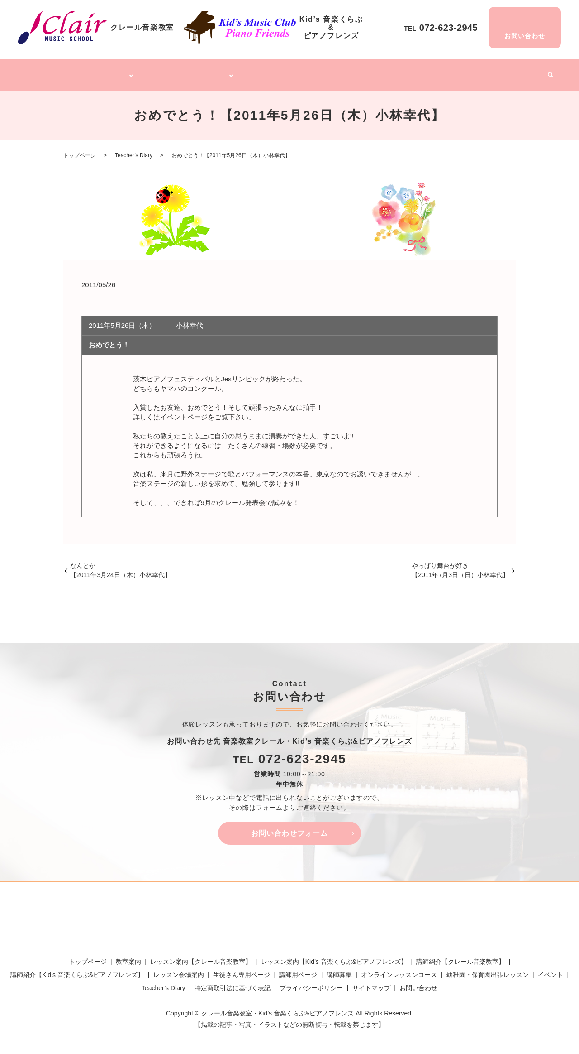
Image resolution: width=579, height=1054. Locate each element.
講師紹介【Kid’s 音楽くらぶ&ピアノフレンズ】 (77, 969)
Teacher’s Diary (480, 71)
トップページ (50, 71)
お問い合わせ (418, 983)
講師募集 (437, 71)
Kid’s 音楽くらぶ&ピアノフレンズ (189, 71)
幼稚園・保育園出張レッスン (376, 71)
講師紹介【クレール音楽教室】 (460, 956)
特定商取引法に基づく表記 (233, 983)
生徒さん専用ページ (241, 969)
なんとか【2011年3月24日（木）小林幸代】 (120, 565)
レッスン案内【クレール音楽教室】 (201, 956)
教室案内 (128, 956)
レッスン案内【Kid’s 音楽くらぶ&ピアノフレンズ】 (334, 956)
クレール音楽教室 (101, 71)
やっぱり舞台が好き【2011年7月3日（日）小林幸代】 (460, 565)
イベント (523, 71)
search (546, 72)
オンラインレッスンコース (289, 71)
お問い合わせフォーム (289, 828)
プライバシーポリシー (311, 983)
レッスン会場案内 (178, 969)
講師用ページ (298, 969)
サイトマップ (371, 983)
